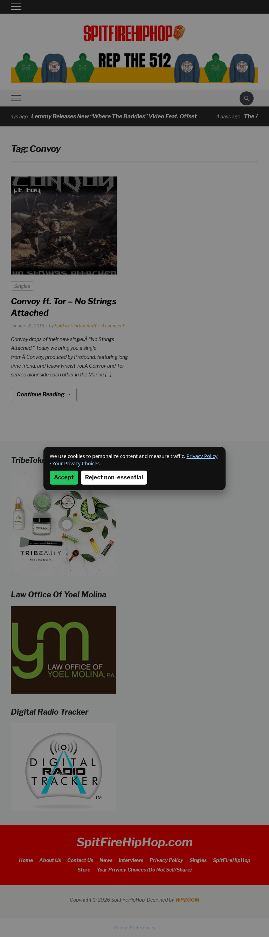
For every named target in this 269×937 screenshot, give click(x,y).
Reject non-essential (114, 477)
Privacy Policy (202, 456)
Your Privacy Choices (75, 463)
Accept (64, 477)
